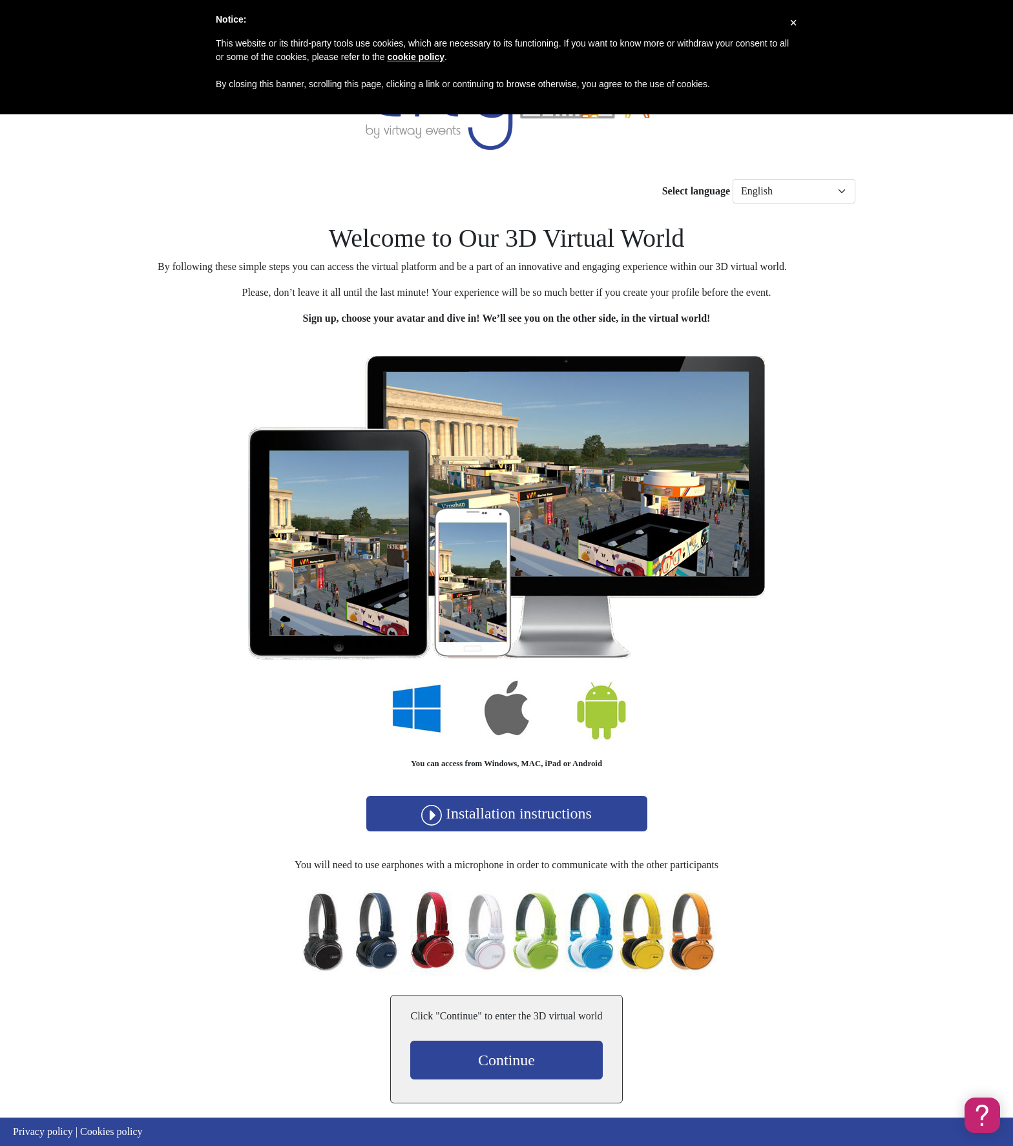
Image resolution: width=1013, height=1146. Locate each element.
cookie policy (415, 57)
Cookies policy (111, 1131)
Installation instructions (506, 813)
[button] (982, 1115)
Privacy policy (43, 1131)
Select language (696, 190)
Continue (506, 1060)
